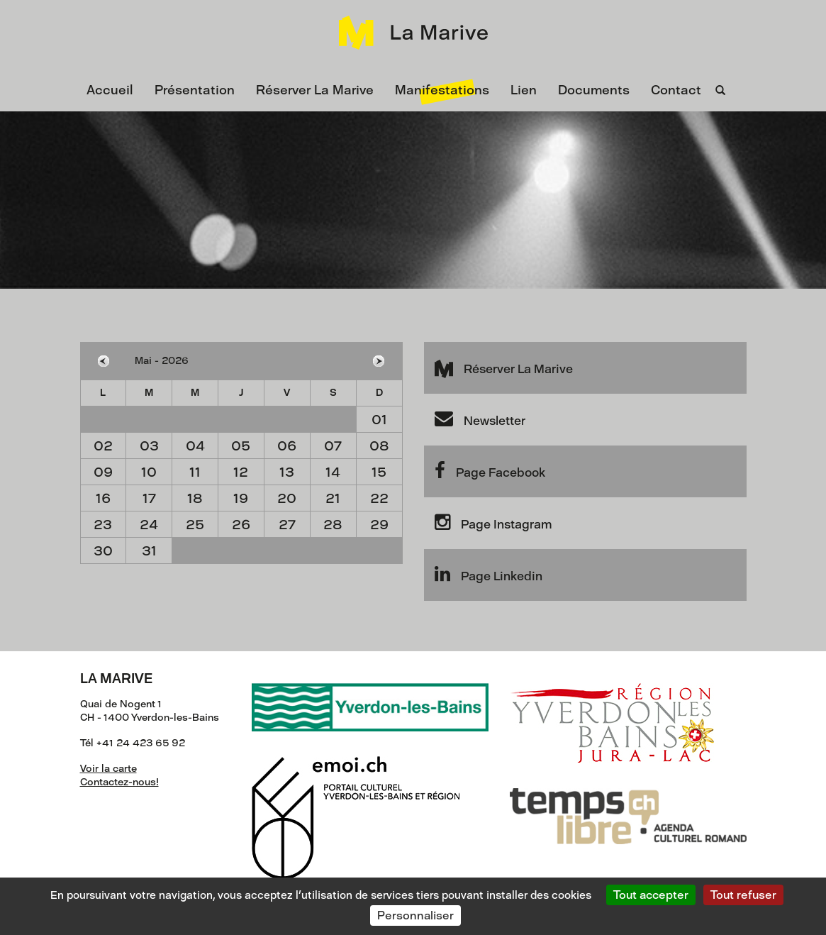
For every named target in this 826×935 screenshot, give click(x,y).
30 (103, 551)
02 (103, 446)
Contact (676, 90)
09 (103, 472)
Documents (594, 90)
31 (149, 551)
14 (332, 472)
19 (240, 498)
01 (379, 419)
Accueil (109, 90)
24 (149, 524)
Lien (523, 90)
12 (240, 472)
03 (149, 446)
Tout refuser (743, 895)
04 (195, 446)
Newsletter (480, 418)
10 (149, 472)
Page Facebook (490, 470)
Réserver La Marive (315, 90)
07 (333, 446)
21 (332, 498)
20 (286, 498)
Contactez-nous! (119, 782)
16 (103, 498)
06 (286, 446)
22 (379, 498)
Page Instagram (493, 522)
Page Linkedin (488, 574)
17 (149, 498)
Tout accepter (650, 895)
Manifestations (442, 90)
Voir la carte (108, 769)
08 (379, 446)
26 (241, 524)
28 (332, 524)
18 (195, 498)
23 (103, 524)
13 (286, 472)
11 (195, 472)
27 (287, 524)
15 (379, 472)
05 (240, 446)
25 (195, 524)
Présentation (195, 90)
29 (379, 524)
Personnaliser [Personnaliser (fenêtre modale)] (415, 915)
